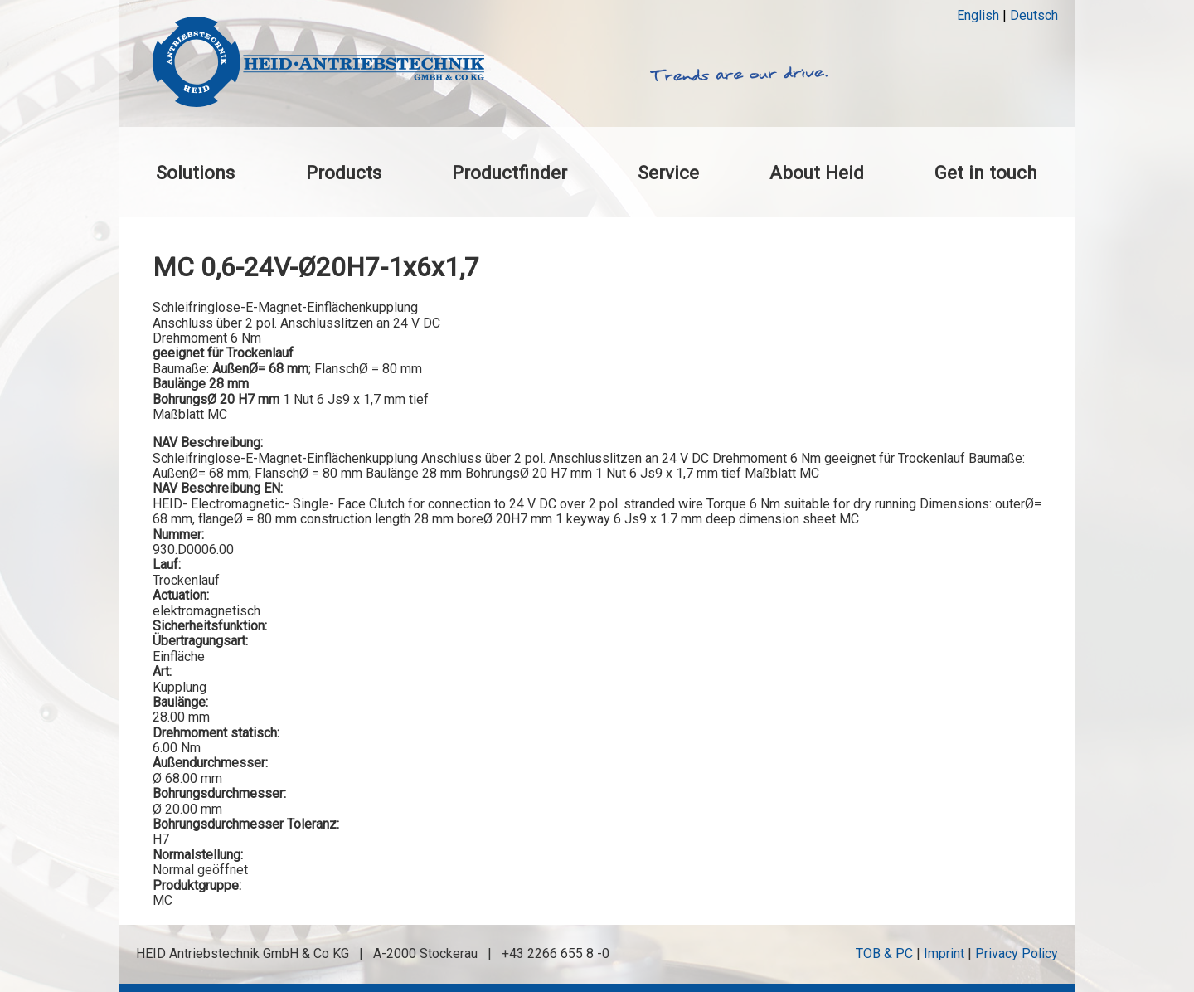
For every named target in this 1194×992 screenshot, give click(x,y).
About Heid (816, 172)
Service (668, 172)
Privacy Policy (1016, 953)
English (978, 15)
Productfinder (509, 172)
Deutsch (1034, 15)
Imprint (944, 953)
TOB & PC (884, 953)
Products (343, 172)
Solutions (195, 172)
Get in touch (985, 172)
